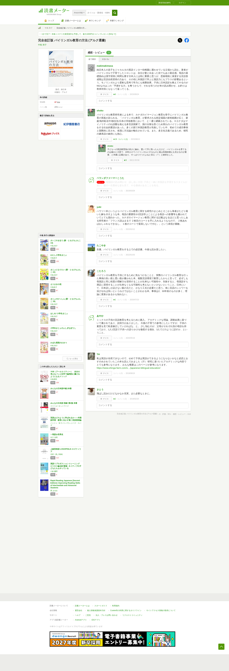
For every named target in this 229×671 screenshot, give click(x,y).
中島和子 (53, 258)
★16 (115, 139)
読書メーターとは (82, 606)
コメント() (122, 94)
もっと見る (72, 358)
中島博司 (53, 379)
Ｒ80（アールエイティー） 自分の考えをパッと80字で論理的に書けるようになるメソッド (65, 374)
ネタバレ (105, 59)
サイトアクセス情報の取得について (161, 610)
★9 (125, 160)
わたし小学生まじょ (58, 255)
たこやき (101, 245)
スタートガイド (100, 606)
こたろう (101, 271)
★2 (114, 399)
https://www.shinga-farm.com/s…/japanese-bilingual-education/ (128, 368)
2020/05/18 (130, 338)
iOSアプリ (96, 620)
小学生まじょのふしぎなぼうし (63, 328)
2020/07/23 (134, 300)
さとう (100, 389)
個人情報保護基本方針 (96, 610)
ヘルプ (77, 615)
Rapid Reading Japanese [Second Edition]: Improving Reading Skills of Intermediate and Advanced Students (65, 484)
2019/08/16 (130, 373)
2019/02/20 (134, 399)
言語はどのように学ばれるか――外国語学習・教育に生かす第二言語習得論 (65, 419)
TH (98, 354)
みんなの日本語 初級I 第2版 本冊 (63, 403)
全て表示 (92, 59)
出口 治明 (54, 437)
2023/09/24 (134, 94)
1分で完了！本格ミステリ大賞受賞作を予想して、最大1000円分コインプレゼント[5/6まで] (79, 34)
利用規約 (115, 606)
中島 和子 (49, 28)
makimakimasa (105, 65)
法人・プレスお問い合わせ (107, 615)
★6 (114, 94)
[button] (114, 13)
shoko (100, 110)
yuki (99, 207)
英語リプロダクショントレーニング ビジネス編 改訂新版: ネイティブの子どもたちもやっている (65, 466)
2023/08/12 (135, 139)
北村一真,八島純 (56, 454)
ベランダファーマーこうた (110, 178)
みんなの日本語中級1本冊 (61, 388)
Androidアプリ (81, 620)
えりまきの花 (55, 284)
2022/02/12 (130, 229)
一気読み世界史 (56, 434)
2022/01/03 (130, 255)
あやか (100, 316)
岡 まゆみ (54, 490)
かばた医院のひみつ (58, 343)
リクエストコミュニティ (132, 615)
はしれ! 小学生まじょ (59, 313)
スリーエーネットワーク (59, 406)
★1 (114, 300)
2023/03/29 (130, 191)
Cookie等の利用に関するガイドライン (125, 610)
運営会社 (78, 610)
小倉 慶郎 (54, 471)
